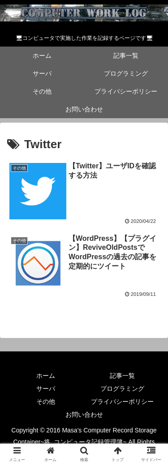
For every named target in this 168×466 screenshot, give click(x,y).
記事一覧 (122, 375)
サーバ (45, 388)
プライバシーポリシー (122, 401)
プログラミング (122, 388)
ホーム (45, 375)
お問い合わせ (84, 414)
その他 (45, 401)
